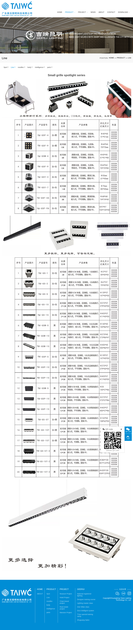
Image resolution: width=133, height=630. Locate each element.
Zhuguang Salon (83, 620)
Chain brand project (64, 602)
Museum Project (66, 594)
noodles (21, 67)
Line (129, 58)
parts (49, 67)
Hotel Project (64, 597)
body (29, 67)
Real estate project (64, 608)
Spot (5, 67)
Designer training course (86, 599)
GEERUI (80, 589)
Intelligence (39, 67)
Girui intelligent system (85, 611)
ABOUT (40, 594)
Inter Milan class (83, 607)
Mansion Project (66, 613)
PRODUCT (121, 58)
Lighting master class (85, 603)
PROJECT (64, 589)
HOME (111, 58)
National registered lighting (84, 595)
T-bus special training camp (85, 615)
